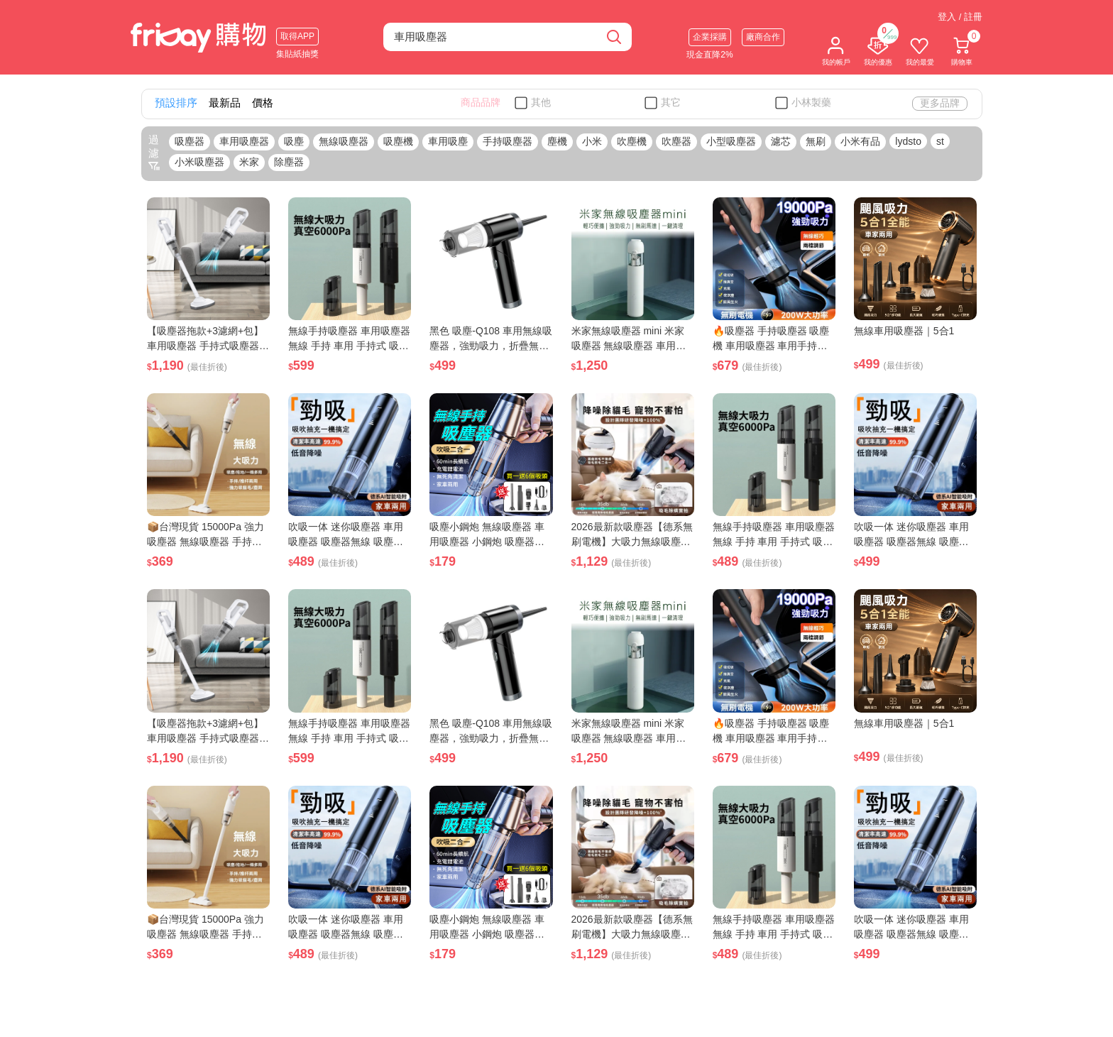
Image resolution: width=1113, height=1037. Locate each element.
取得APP (297, 36)
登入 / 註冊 (960, 16)
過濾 (154, 152)
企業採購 (710, 37)
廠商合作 (763, 37)
